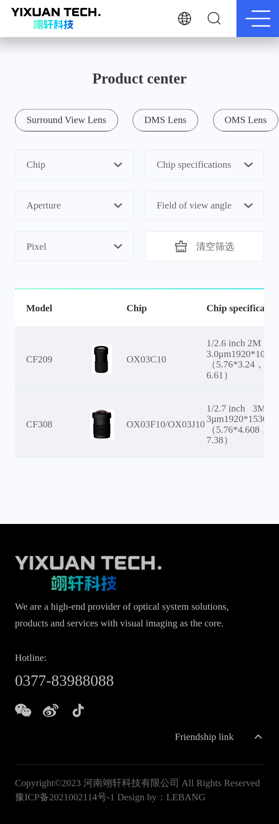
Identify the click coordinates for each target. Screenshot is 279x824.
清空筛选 (204, 247)
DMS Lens (165, 119)
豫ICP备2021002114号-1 (65, 798)
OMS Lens (245, 119)
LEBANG (186, 798)
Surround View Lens (66, 119)
